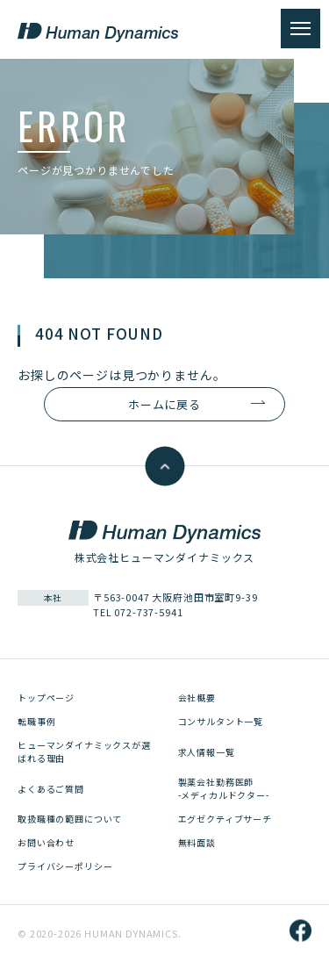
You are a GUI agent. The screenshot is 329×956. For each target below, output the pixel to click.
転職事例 (36, 721)
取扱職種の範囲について (70, 818)
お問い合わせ (46, 842)
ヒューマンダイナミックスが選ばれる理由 (84, 751)
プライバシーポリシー (65, 866)
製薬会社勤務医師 (223, 788)
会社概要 (197, 697)
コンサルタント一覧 (221, 721)
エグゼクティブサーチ (225, 818)
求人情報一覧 (206, 751)
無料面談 (197, 842)
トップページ (46, 697)
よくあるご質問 (51, 788)
